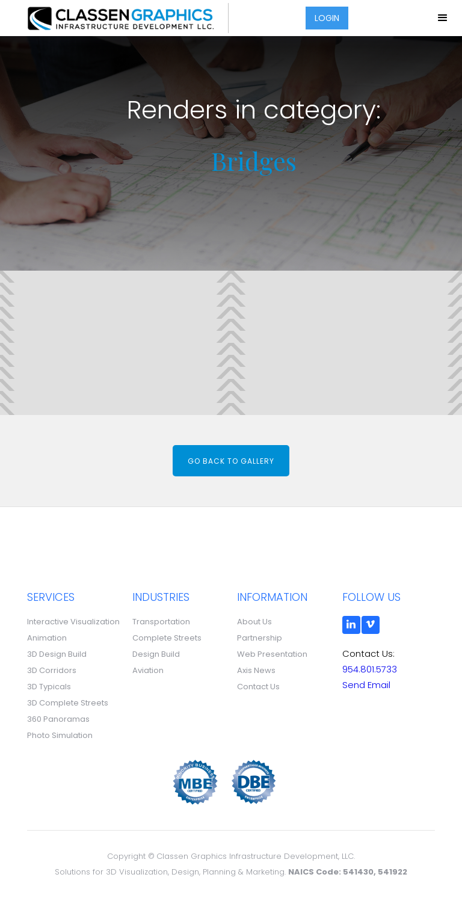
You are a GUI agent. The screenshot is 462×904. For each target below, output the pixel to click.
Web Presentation (272, 654)
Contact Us (258, 686)
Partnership (259, 638)
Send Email (366, 684)
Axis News (256, 670)
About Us (254, 621)
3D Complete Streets (67, 703)
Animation (47, 638)
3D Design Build (57, 654)
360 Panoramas (58, 719)
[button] (443, 18)
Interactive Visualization (73, 621)
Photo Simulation (60, 735)
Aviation (148, 670)
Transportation (161, 621)
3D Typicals (49, 686)
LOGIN (327, 18)
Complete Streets (167, 638)
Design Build (156, 654)
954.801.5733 (369, 669)
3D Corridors (51, 670)
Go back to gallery (231, 461)
